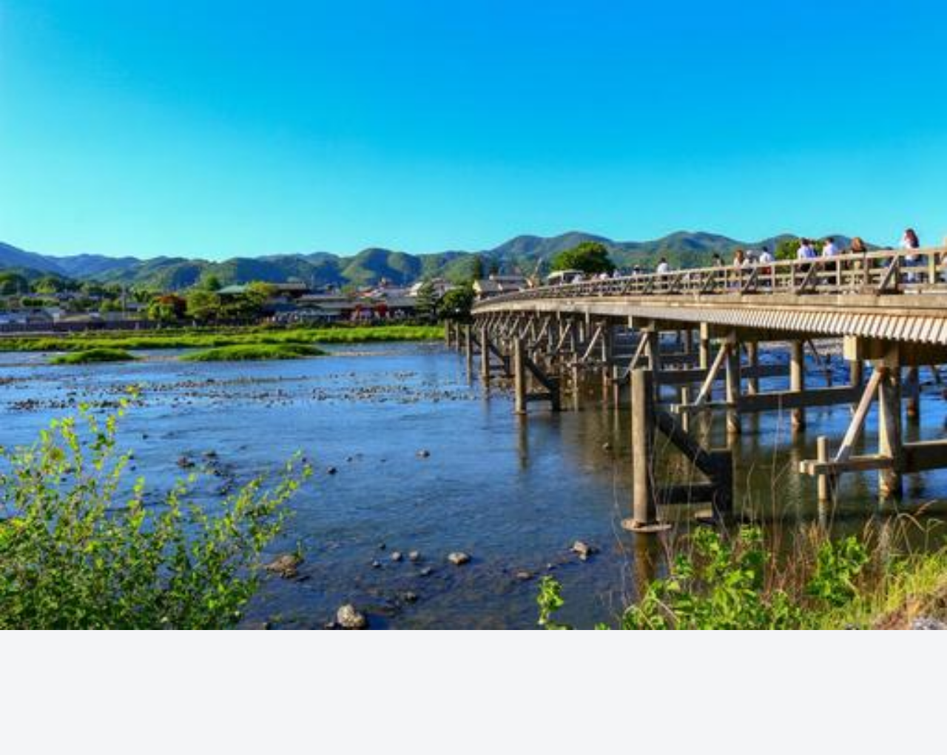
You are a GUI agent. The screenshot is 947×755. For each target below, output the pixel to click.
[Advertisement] (473, 226)
